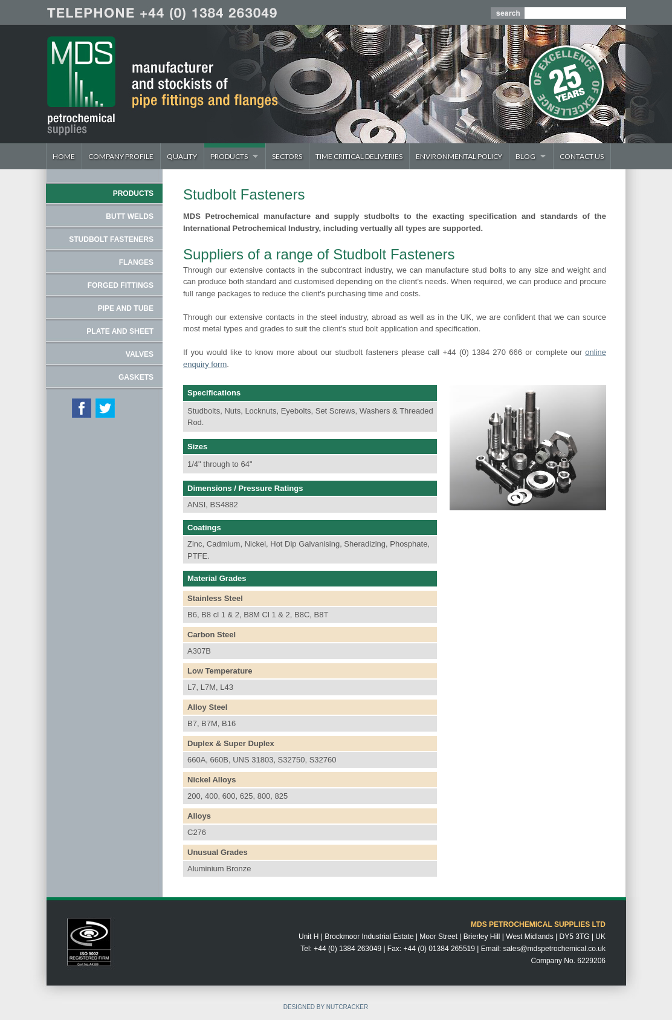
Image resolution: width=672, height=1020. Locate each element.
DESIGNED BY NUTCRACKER (325, 1007)
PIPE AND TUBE (125, 308)
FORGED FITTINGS (120, 285)
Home (64, 156)
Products (231, 156)
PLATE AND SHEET (119, 331)
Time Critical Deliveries (358, 156)
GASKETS (135, 377)
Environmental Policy (459, 156)
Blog (527, 156)
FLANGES (136, 262)
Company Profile (120, 156)
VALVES (139, 354)
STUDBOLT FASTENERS (111, 239)
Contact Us (582, 156)
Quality (182, 156)
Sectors (287, 156)
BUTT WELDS (129, 216)
